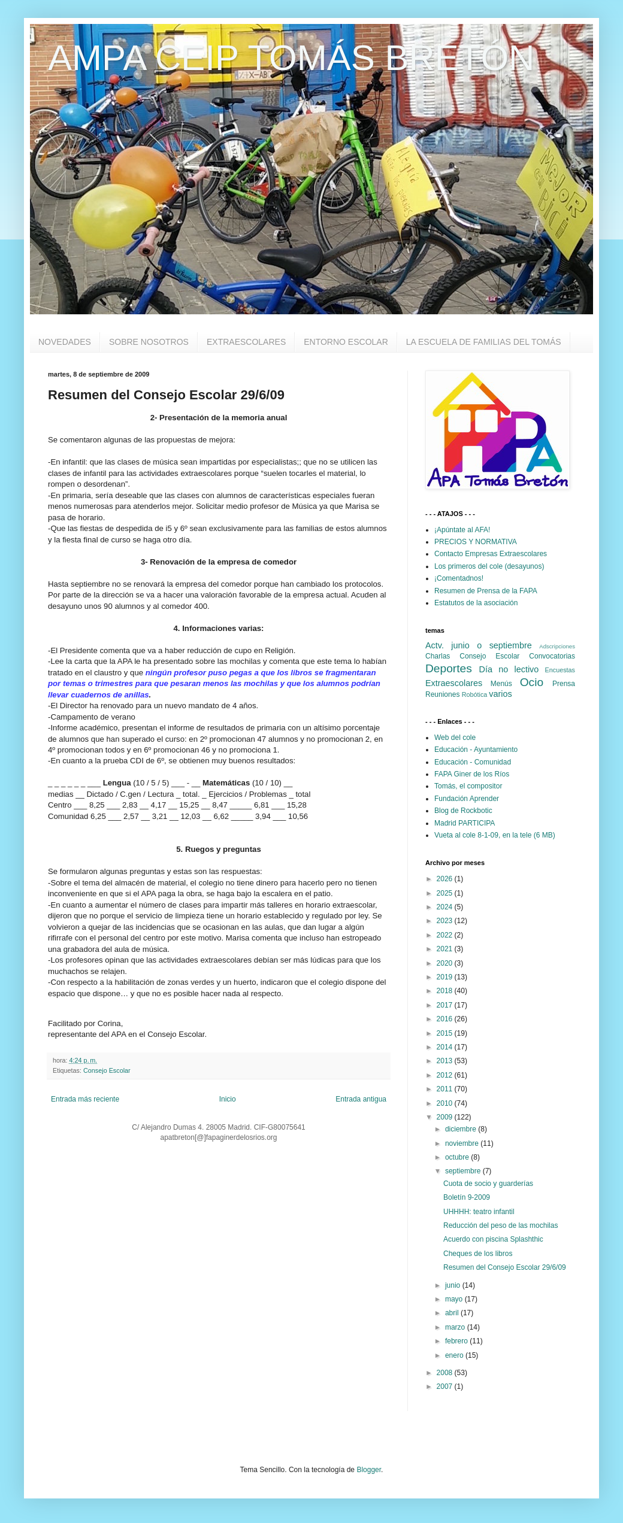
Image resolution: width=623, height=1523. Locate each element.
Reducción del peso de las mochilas (500, 1225)
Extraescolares (453, 683)
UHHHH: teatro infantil (479, 1212)
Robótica (475, 694)
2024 (446, 907)
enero (455, 1355)
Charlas (437, 656)
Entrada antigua (360, 1099)
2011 (446, 1089)
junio (453, 1285)
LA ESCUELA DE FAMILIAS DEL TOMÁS (483, 342)
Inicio (227, 1099)
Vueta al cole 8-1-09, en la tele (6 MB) (494, 835)
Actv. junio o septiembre (478, 645)
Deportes (448, 668)
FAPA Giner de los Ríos (471, 774)
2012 (446, 1075)
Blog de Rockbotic (463, 810)
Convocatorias (552, 656)
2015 (446, 1033)
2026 (446, 879)
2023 (446, 921)
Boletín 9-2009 (466, 1197)
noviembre (462, 1143)
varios (500, 694)
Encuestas (560, 669)
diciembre (461, 1129)
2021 (446, 949)
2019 (446, 977)
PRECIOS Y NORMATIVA (475, 542)
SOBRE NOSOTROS (149, 342)
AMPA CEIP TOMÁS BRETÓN (291, 58)
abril (453, 1313)
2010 (446, 1103)
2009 (446, 1117)
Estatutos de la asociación (476, 603)
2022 (446, 935)
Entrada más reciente (85, 1099)
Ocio (531, 682)
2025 (446, 893)
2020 (446, 963)
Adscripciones (557, 646)
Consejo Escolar (107, 1070)
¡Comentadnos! (458, 578)
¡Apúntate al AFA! (462, 530)
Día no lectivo (509, 669)
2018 (446, 991)
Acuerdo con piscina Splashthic (493, 1239)
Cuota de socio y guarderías (488, 1183)
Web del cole (455, 737)
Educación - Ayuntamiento (476, 749)
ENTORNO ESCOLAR (346, 342)
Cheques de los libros (477, 1253)
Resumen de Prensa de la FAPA (485, 591)
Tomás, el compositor (468, 786)
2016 (446, 1019)
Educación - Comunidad (472, 762)
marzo (456, 1327)
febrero (457, 1341)
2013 (446, 1061)
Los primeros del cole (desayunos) (489, 566)
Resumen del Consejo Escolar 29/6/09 (504, 1267)
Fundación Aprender (466, 798)
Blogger (368, 1470)
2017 (446, 1005)
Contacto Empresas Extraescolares (490, 554)
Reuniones (442, 694)
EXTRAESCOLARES (246, 342)
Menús (501, 683)
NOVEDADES (64, 342)
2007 (446, 1386)
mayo (455, 1299)
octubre (458, 1157)
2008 (446, 1373)
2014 (446, 1047)
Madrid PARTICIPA (464, 823)
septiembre (464, 1171)
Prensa (563, 683)
